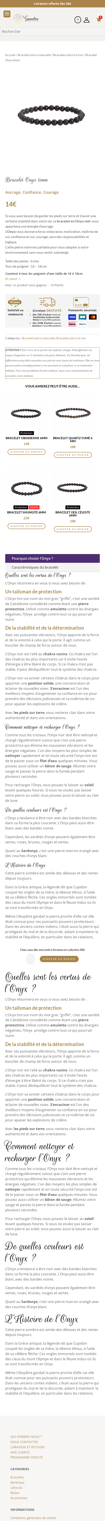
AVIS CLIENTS (20, 1452)
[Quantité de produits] (31, 959)
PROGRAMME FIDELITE (26, 1457)
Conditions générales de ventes (33, 1518)
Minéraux (17, 1482)
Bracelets (17, 1477)
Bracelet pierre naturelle (34, 55)
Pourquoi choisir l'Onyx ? (32, 558)
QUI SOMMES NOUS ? (26, 1437)
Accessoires (18, 1498)
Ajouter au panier (59, 959)
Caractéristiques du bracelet (35, 567)
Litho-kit (16, 1488)
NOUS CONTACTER (24, 1442)
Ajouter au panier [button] (26, 451)
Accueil (10, 55)
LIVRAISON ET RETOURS (27, 1447)
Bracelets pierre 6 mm (68, 55)
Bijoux (14, 1493)
